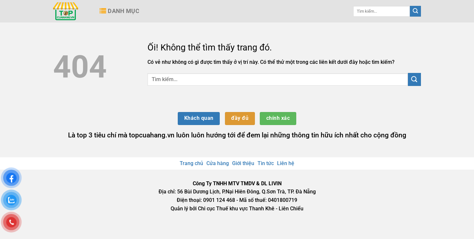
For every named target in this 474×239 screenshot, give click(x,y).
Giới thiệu (243, 163)
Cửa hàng (217, 163)
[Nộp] (415, 11)
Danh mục (119, 11)
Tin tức (266, 163)
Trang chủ (191, 163)
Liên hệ (285, 163)
